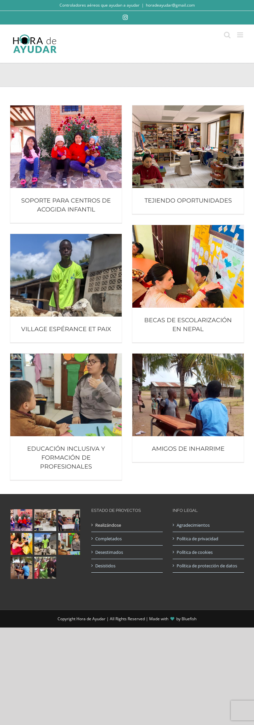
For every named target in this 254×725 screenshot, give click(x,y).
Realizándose (108, 525)
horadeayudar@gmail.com (170, 5)
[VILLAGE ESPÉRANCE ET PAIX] (66, 237)
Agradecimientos (193, 525)
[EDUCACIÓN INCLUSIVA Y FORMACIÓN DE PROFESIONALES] (66, 357)
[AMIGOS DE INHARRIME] (188, 357)
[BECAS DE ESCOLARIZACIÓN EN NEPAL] (188, 228)
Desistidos (105, 566)
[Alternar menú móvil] (240, 34)
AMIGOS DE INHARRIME (188, 448)
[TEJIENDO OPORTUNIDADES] (188, 109)
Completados (108, 539)
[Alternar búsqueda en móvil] (227, 34)
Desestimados (109, 552)
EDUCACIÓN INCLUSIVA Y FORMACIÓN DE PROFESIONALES (66, 457)
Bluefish (189, 619)
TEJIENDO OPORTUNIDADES (188, 200)
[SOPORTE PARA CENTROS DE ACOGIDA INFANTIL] (66, 109)
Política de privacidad (197, 539)
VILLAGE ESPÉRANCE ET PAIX (66, 329)
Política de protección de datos (207, 566)
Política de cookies (195, 552)
